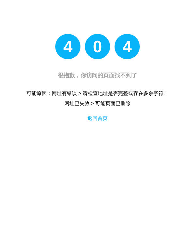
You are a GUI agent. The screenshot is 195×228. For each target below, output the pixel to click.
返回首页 (97, 118)
